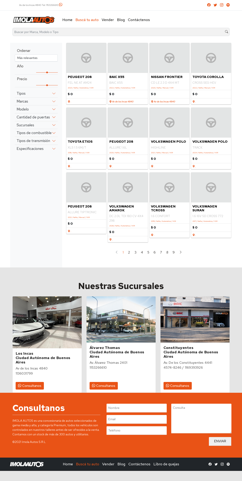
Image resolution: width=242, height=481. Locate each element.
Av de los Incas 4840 (121, 101)
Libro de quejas (166, 464)
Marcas (22, 101)
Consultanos (29, 385)
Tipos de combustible (34, 132)
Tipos (21, 93)
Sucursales (25, 125)
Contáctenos (139, 19)
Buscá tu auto (87, 19)
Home (67, 19)
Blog (121, 19)
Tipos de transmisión (33, 140)
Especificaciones (30, 148)
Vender (108, 19)
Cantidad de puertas (33, 117)
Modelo (23, 109)
